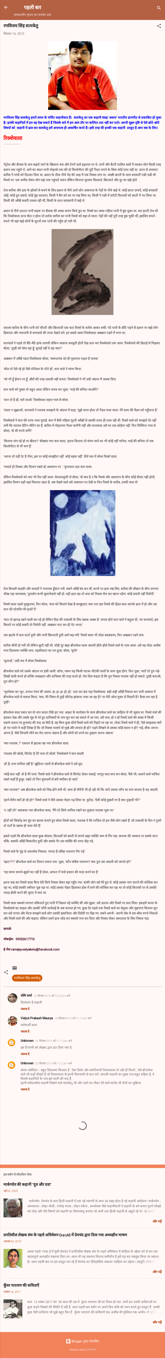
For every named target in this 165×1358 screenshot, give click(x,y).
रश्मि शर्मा (26, 996)
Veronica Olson (77, 1349)
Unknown (27, 1041)
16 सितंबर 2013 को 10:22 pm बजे (52, 995)
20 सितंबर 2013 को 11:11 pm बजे (53, 1040)
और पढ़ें (157, 1221)
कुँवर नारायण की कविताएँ (21, 1285)
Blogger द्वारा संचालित (82, 1341)
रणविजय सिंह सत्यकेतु (27, 978)
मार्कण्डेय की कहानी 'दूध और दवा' (27, 1184)
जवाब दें (25, 1009)
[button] (159, 26)
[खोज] (159, 8)
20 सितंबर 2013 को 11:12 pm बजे (53, 1063)
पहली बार (32, 7)
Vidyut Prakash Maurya (37, 1018)
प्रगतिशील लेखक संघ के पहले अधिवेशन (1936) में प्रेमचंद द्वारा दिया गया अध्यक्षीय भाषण (65, 1234)
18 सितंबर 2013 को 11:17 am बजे (73, 1018)
